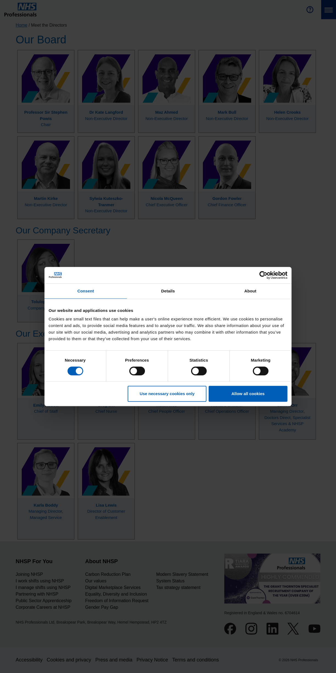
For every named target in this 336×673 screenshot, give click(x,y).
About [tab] (250, 291)
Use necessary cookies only (167, 393)
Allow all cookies (248, 393)
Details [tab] (168, 291)
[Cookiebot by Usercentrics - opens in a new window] (263, 275)
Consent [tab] (85, 291)
